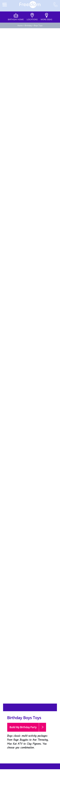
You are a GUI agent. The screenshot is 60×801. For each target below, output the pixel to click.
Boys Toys (38, 25)
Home (20, 25)
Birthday (28, 25)
